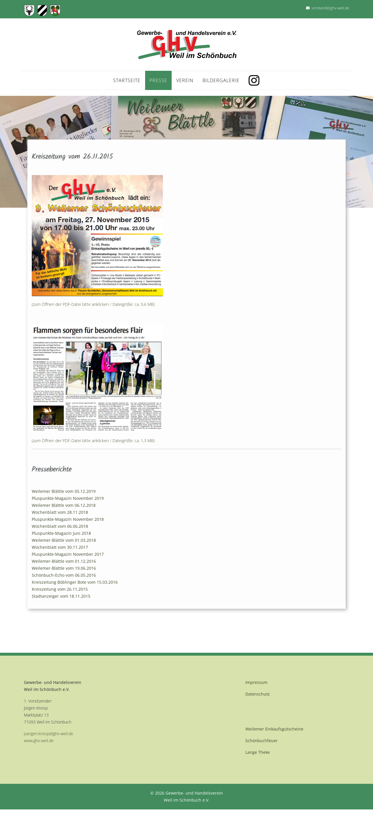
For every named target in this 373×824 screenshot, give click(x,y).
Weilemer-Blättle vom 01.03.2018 (64, 540)
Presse (158, 80)
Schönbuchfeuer (261, 740)
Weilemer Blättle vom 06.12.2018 (64, 505)
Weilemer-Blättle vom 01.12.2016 (64, 561)
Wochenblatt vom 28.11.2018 (60, 512)
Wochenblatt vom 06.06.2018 (60, 526)
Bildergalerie (221, 80)
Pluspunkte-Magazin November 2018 (68, 519)
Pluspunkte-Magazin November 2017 (68, 554)
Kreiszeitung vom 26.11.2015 (60, 589)
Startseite (126, 80)
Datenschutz (257, 694)
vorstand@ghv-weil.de (330, 8)
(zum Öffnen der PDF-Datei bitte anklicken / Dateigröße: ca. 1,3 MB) (93, 440)
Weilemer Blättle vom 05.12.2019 (64, 491)
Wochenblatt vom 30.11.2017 (60, 547)
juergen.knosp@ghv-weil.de (48, 733)
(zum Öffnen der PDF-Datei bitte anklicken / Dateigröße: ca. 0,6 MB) (93, 304)
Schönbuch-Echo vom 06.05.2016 (64, 575)
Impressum (256, 682)
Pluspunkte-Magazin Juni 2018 (61, 533)
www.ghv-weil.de (39, 740)
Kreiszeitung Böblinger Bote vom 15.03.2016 (75, 582)
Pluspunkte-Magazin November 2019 (68, 498)
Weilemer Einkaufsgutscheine (274, 729)
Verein (184, 80)
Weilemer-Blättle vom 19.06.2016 (64, 568)
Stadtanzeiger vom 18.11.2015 (61, 596)
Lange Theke (257, 752)
